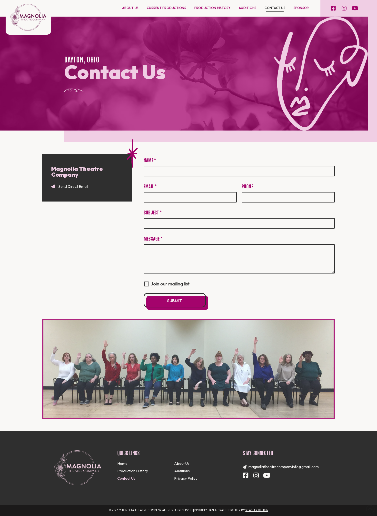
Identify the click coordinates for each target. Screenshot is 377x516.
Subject (153, 212)
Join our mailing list (170, 284)
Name (150, 160)
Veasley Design (256, 510)
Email (150, 186)
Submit (174, 300)
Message (153, 238)
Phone (247, 186)
